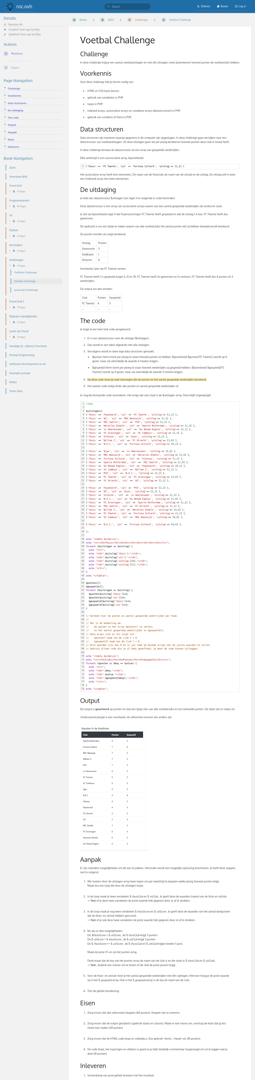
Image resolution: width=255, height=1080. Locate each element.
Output (12, 124)
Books (222, 6)
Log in (240, 6)
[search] (127, 6)
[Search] (108, 6)
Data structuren (17, 103)
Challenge (14, 88)
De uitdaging (15, 110)
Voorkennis (14, 95)
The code (13, 117)
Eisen (11, 139)
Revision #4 (13, 24)
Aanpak (12, 132)
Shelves (203, 6)
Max (37, 29)
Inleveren (13, 146)
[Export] (33, 67)
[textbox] (162, 166)
